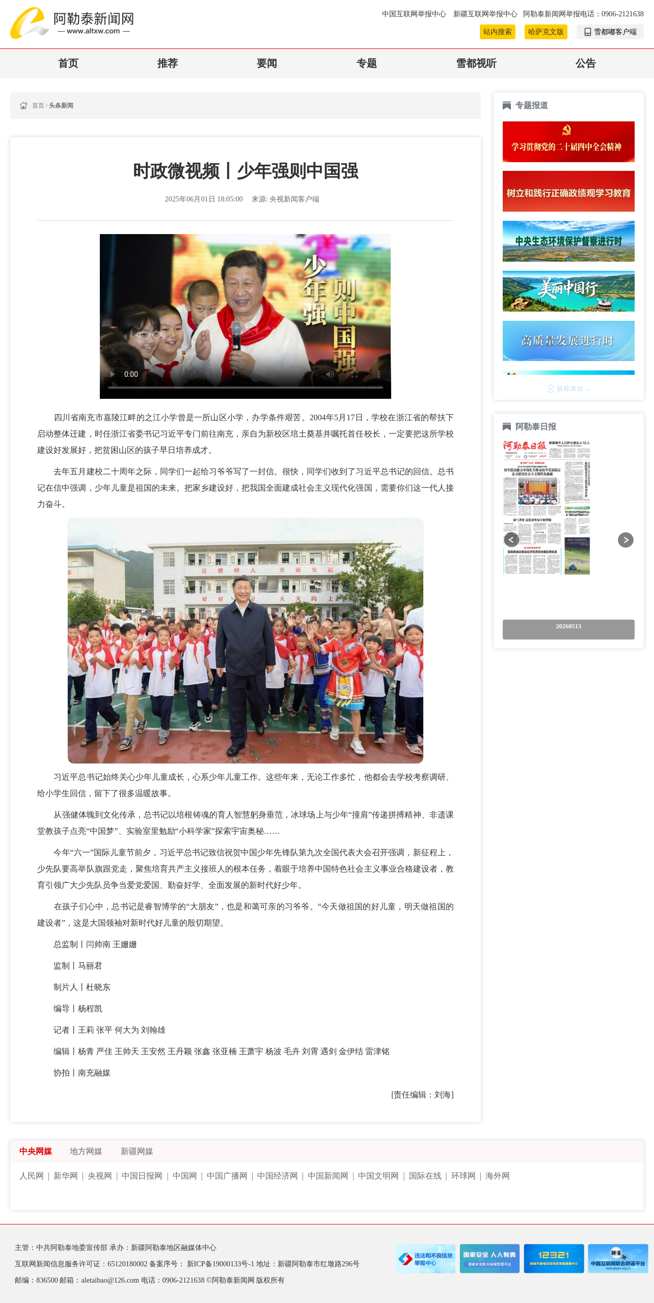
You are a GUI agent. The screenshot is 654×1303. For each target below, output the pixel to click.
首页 (68, 63)
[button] (512, 540)
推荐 (167, 63)
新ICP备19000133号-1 (221, 1264)
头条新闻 (61, 105)
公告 (586, 63)
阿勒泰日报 (536, 426)
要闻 (267, 63)
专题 (367, 63)
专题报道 (531, 105)
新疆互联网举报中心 (485, 14)
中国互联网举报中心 (415, 14)
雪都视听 (476, 63)
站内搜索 (497, 32)
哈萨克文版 (546, 32)
